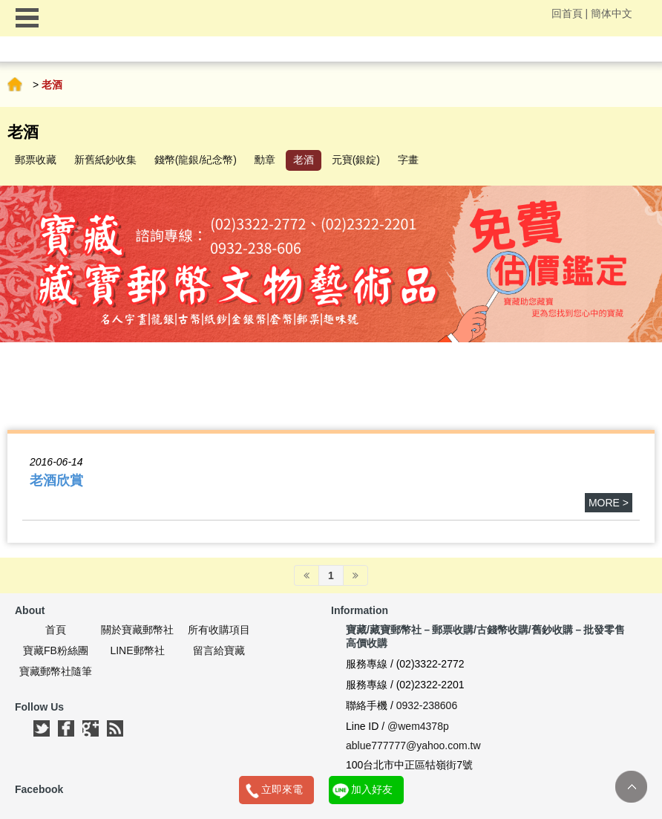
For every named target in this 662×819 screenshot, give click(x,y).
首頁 (14, 84)
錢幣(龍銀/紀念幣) (195, 160)
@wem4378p (418, 726)
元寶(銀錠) (356, 160)
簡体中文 (611, 13)
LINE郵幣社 (137, 650)
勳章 (265, 160)
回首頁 (567, 13)
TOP (631, 787)
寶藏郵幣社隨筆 (55, 671)
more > (609, 503)
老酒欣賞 (56, 480)
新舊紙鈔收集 (105, 160)
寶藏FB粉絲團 (55, 650)
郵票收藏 (35, 160)
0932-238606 (427, 705)
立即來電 (282, 789)
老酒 (303, 160)
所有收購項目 (219, 630)
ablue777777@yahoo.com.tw (413, 745)
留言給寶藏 (219, 650)
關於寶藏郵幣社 (137, 630)
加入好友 (372, 789)
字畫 (408, 160)
